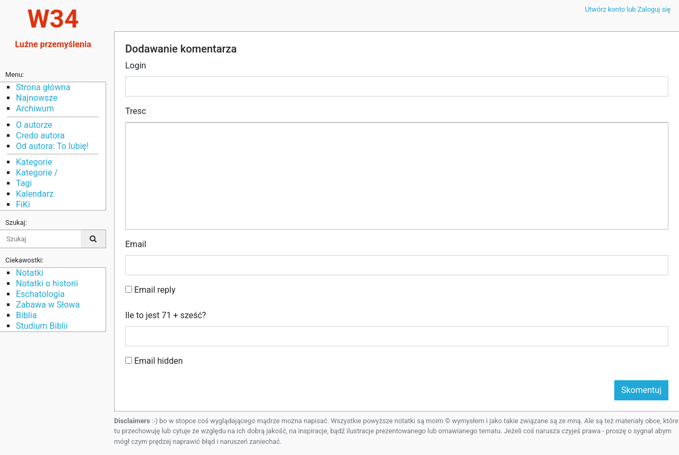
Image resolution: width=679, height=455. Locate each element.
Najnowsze (36, 98)
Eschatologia (40, 294)
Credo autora (40, 135)
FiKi (23, 204)
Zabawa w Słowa (48, 305)
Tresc (135, 111)
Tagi (24, 183)
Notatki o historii (47, 283)
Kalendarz (35, 194)
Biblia (26, 315)
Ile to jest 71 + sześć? (165, 315)
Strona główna (43, 87)
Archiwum (35, 108)
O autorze (34, 125)
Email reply (150, 290)
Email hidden (154, 361)
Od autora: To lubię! (52, 146)
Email (135, 244)
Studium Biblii (42, 326)
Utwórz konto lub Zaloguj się (628, 9)
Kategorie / (37, 173)
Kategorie (34, 162)
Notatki (29, 273)
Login (135, 65)
